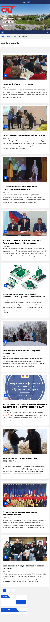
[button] (47, 32)
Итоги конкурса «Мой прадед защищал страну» (25, 135)
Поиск (5, 596)
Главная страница (6, 37)
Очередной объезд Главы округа (18, 84)
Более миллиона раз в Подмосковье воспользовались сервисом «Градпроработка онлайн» (24, 297)
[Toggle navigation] (25, 32)
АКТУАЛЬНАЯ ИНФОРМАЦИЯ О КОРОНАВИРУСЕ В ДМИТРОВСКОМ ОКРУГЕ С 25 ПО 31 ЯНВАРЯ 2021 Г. (25, 407)
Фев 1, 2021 (7, 87)
